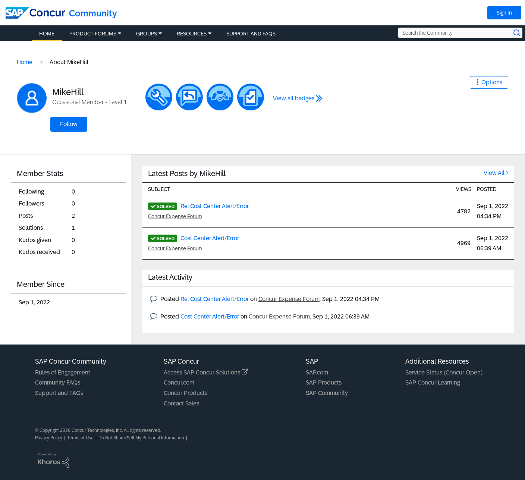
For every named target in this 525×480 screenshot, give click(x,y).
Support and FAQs (59, 393)
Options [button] (491, 82)
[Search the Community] (460, 33)
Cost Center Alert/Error (209, 238)
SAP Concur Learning (432, 382)
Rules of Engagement (62, 372)
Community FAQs (57, 382)
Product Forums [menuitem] (92, 34)
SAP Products (324, 382)
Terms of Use (80, 437)
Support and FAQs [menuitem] (251, 34)
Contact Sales (181, 403)
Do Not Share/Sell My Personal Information (141, 437)
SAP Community (327, 393)
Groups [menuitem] (146, 34)
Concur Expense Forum (175, 216)
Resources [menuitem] (192, 34)
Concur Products (185, 393)
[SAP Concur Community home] (35, 13)
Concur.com (179, 382)
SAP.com (317, 372)
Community (93, 13)
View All (494, 173)
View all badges (293, 98)
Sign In (504, 13)
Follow (69, 124)
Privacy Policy (48, 437)
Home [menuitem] (46, 34)
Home (24, 62)
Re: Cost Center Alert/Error (214, 206)
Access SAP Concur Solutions (206, 372)
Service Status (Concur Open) (443, 372)
